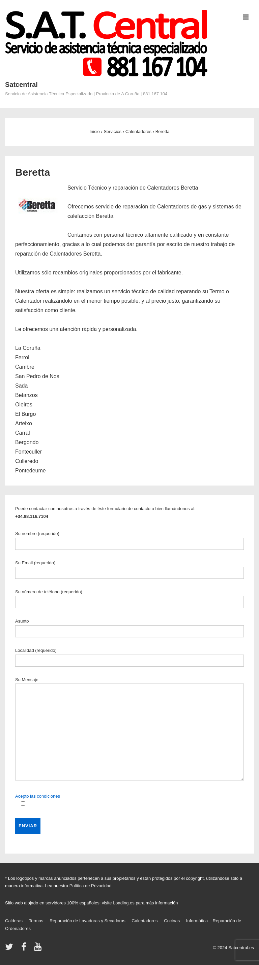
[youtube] (38, 949)
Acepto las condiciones (37, 796)
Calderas (14, 920)
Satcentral (21, 84)
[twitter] (10, 949)
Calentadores (144, 920)
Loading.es (124, 902)
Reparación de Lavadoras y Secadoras (87, 920)
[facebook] (25, 949)
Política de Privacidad (90, 885)
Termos (36, 920)
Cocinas (172, 920)
